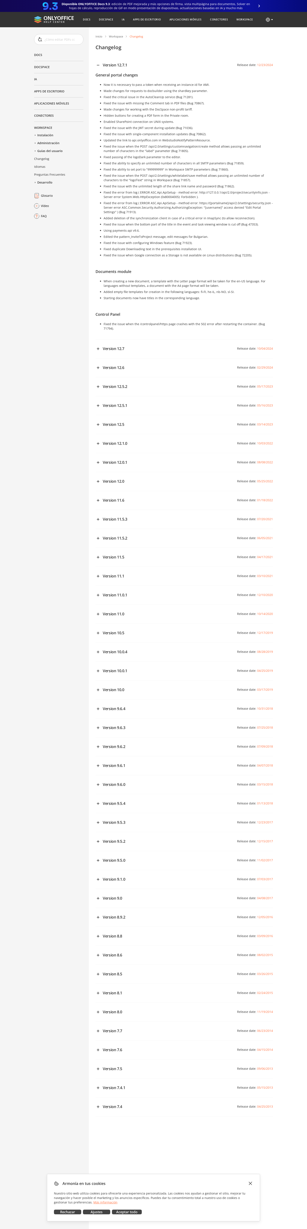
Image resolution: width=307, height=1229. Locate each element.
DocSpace (42, 67)
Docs (38, 55)
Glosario (47, 196)
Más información (105, 1202)
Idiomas (39, 167)
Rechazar (67, 1212)
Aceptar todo (127, 1212)
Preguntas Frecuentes (49, 174)
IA (35, 79)
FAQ (44, 216)
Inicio (99, 36)
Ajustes (97, 1212)
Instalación (45, 135)
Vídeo (45, 206)
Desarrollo (44, 182)
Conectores (44, 115)
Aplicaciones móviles (51, 103)
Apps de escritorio (49, 91)
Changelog (41, 159)
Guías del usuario (50, 151)
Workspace (43, 128)
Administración (48, 143)
